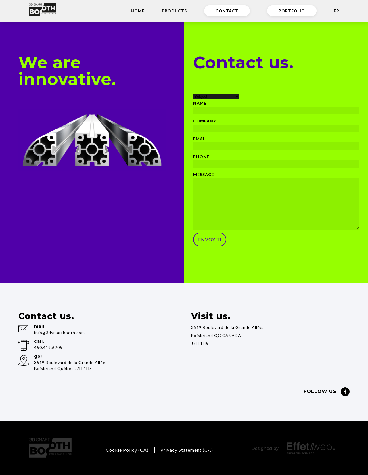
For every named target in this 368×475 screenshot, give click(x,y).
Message (203, 174)
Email (200, 138)
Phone (201, 156)
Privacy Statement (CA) (186, 450)
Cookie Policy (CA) (127, 450)
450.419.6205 (48, 347)
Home (138, 10)
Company (204, 120)
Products (174, 10)
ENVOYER (209, 239)
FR (336, 10)
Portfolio (292, 10)
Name (199, 103)
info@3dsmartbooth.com (59, 332)
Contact (227, 10)
